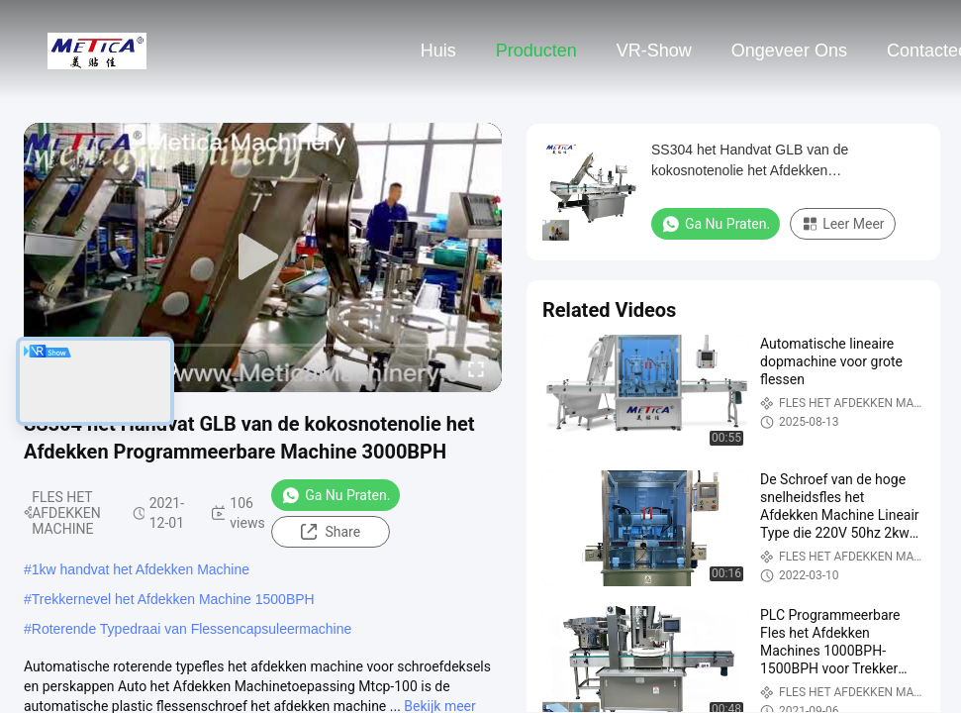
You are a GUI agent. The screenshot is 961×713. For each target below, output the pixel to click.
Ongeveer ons (789, 50)
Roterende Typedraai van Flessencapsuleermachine (192, 629)
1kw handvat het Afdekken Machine (140, 569)
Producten (536, 50)
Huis (438, 50)
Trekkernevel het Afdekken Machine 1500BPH (173, 599)
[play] (263, 257)
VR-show (654, 50)
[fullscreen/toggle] (476, 368)
